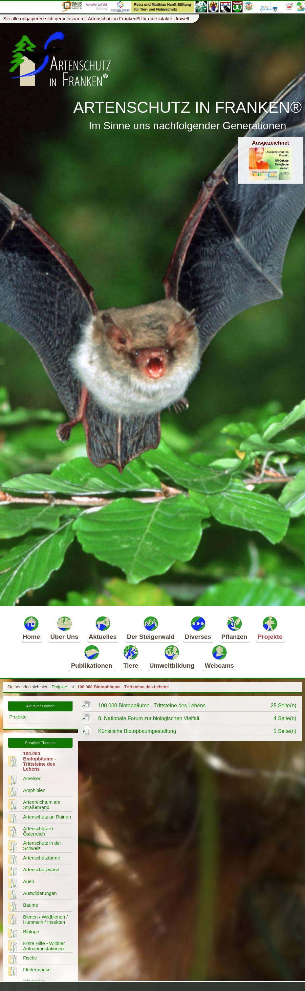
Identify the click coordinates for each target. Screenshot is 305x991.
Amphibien (34, 790)
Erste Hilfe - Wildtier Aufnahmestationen (44, 946)
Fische (30, 958)
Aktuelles (103, 627)
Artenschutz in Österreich (38, 831)
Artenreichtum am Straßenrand (41, 804)
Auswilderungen (39, 893)
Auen (28, 881)
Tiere (130, 656)
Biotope (31, 931)
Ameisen (32, 778)
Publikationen (91, 656)
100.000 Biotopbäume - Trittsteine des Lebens (123, 686)
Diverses (198, 627)
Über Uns (64, 627)
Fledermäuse (37, 969)
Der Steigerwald (151, 627)
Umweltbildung (172, 656)
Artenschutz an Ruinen (47, 816)
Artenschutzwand (41, 869)
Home (31, 627)
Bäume (30, 905)
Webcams (219, 656)
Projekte (270, 627)
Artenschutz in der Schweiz (42, 845)
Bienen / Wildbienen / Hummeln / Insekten (45, 919)
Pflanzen (234, 627)
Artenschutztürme (41, 857)
